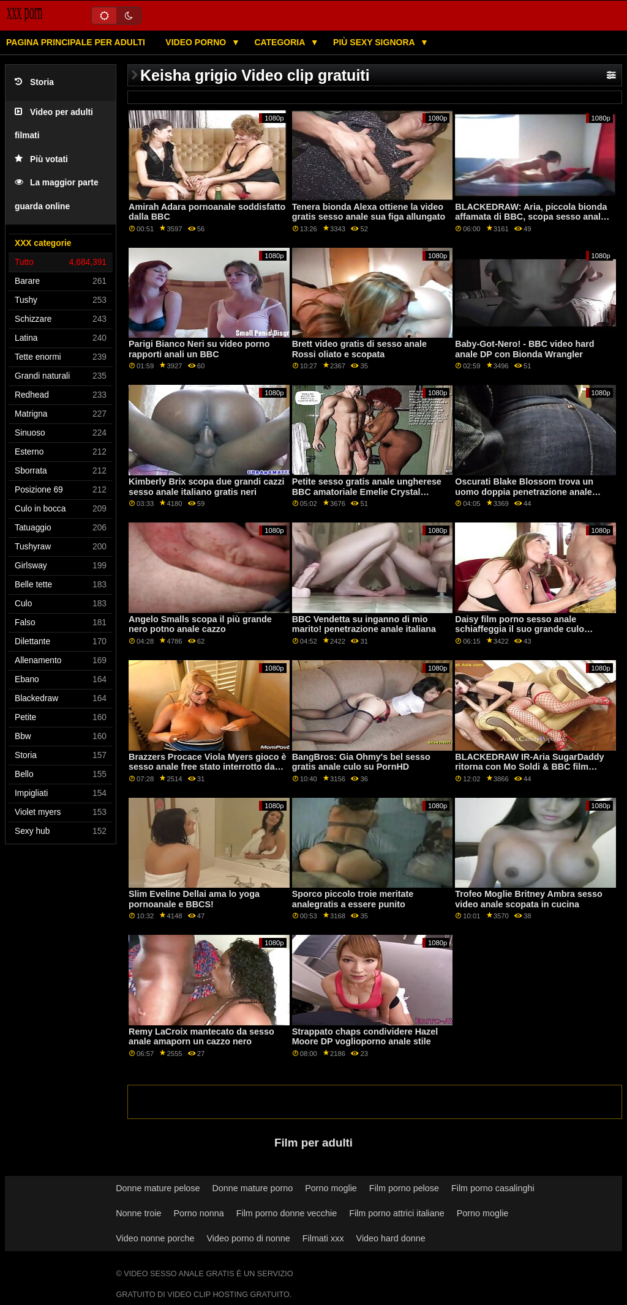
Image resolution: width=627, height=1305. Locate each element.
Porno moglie (331, 1188)
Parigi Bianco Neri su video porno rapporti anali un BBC (199, 349)
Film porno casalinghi (493, 1188)
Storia (34, 82)
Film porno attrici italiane (397, 1213)
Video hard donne (391, 1238)
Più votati (41, 159)
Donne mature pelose (158, 1188)
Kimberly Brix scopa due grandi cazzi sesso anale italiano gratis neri (207, 487)
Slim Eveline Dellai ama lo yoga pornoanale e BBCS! (194, 899)
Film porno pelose (404, 1188)
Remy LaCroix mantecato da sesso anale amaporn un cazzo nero (201, 1037)
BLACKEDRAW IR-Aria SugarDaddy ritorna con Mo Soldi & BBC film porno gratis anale (529, 767)
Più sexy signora (375, 42)
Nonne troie (138, 1213)
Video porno (196, 42)
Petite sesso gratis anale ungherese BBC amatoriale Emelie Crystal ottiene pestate (366, 492)
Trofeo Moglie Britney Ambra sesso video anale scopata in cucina (528, 899)
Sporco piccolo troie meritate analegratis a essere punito (353, 899)
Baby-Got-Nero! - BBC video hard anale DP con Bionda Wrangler (524, 349)
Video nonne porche (155, 1238)
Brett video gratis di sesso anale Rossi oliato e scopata (359, 349)
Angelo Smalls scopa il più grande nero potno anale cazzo (200, 624)
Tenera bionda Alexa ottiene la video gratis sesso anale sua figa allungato (369, 212)
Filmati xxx (323, 1238)
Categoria (280, 42)
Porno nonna (198, 1213)
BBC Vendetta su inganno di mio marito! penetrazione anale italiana (364, 624)
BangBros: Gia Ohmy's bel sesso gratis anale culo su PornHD (361, 762)
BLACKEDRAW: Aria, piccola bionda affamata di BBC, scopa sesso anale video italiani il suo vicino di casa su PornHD (531, 222)
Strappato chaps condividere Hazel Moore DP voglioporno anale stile (365, 1037)
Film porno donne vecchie (286, 1213)
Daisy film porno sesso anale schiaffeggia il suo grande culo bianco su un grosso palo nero (519, 629)
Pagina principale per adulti (75, 42)
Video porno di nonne (248, 1238)
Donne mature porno (252, 1188)
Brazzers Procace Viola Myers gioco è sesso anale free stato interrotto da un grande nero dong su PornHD (208, 767)
